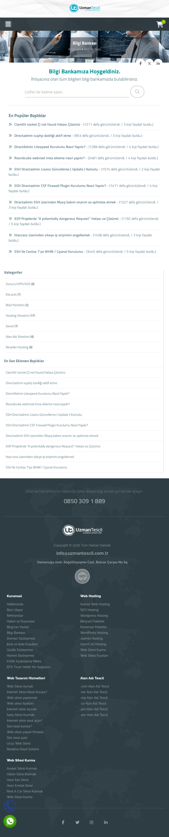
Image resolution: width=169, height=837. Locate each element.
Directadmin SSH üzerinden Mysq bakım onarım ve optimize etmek (62, 202)
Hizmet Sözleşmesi (20, 655)
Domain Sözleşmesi (21, 638)
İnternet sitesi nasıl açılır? (25, 720)
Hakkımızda (15, 604)
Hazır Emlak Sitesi (20, 785)
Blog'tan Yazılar (18, 627)
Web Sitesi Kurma (93, 650)
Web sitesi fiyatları (20, 703)
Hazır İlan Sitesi (18, 780)
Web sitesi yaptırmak (22, 698)
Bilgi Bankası (92, 48)
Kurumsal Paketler (93, 627)
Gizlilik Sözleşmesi (20, 650)
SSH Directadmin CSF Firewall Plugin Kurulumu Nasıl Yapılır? (57, 185)
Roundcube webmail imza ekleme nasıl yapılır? (47, 158)
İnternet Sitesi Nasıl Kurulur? (27, 692)
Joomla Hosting (91, 638)
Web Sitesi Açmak (20, 686)
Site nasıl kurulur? (19, 726)
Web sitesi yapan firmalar (25, 732)
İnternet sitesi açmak (22, 709)
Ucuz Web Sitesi (19, 743)
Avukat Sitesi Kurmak (22, 768)
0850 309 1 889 (84, 500)
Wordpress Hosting (94, 615)
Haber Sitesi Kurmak (21, 774)
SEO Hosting (89, 610)
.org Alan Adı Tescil (94, 698)
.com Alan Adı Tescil (94, 686)
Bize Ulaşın (15, 610)
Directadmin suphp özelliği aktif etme (40, 135)
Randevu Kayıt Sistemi (23, 749)
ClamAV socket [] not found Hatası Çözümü (44, 124)
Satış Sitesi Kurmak (20, 715)
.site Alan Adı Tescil (94, 715)
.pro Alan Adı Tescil (94, 709)
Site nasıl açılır (17, 737)
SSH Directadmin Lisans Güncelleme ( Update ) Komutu (53, 169)
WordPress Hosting (94, 633)
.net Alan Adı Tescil (93, 692)
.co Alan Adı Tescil (93, 703)
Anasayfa (74, 48)
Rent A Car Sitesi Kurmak (25, 791)
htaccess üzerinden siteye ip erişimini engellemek (49, 235)
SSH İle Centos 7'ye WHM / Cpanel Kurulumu (46, 251)
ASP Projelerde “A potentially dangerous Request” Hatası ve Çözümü (64, 218)
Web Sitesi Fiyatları (94, 655)
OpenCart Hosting (93, 644)
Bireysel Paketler (92, 621)
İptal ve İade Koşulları (22, 644)
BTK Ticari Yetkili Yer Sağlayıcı (28, 667)
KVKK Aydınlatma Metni (24, 661)
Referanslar (15, 615)
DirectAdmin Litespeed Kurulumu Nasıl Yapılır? (47, 146)
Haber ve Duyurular (21, 621)
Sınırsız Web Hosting (95, 604)
